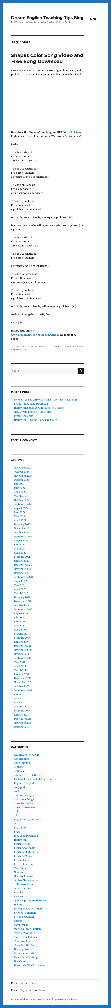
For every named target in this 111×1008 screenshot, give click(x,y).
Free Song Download (26, 835)
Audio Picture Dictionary (28, 775)
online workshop (24, 884)
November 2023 (23, 475)
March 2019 (20, 633)
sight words (21, 924)
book (17, 791)
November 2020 (23, 568)
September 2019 (23, 609)
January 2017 (21, 714)
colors (66, 346)
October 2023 (21, 479)
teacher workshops (25, 937)
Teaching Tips (22, 941)
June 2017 (19, 694)
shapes (79, 346)
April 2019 (20, 629)
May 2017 (19, 698)
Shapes (56, 346)
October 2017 (21, 686)
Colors (49, 346)
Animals (19, 770)
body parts (20, 787)
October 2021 (21, 532)
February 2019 (22, 637)
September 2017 (23, 690)
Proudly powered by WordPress (62, 999)
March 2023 (21, 496)
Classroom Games (24, 807)
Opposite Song (22, 888)
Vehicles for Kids (24, 953)
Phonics (19, 892)
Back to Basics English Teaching (33, 779)
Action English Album (26, 754)
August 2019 (21, 613)
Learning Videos (23, 856)
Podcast (18, 896)
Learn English (22, 843)
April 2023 (20, 491)
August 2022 (21, 508)
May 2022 (19, 516)
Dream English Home (23, 983)
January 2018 (21, 674)
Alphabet (19, 766)
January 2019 (21, 641)
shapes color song (19, 349)
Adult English (22, 762)
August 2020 (21, 581)
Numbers (19, 872)
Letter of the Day (23, 864)
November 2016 (23, 722)
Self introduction (24, 916)
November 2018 (23, 649)
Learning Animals (24, 847)
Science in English (25, 912)
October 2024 (21, 471)
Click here (75, 132)
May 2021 (19, 548)
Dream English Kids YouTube (28, 990)
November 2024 (23, 467)
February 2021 (22, 556)
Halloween (20, 839)
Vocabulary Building (26, 957)
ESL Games (20, 827)
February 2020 (22, 597)
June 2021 (19, 544)
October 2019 (21, 605)
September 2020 (23, 577)
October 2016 (21, 726)
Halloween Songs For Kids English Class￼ (39, 407)
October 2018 (21, 653)
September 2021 (23, 536)
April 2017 (20, 702)
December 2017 (22, 678)
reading (18, 904)
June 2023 (19, 487)
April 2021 (20, 552)
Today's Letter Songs (26, 945)
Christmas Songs (24, 799)
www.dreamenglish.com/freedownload (35, 334)
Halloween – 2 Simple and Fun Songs (35, 419)
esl (74, 346)
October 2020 (21, 572)
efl (71, 346)
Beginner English (24, 783)
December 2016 (22, 718)
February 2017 (22, 710)
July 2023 (19, 483)
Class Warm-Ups (23, 803)
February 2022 (22, 524)
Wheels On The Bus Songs (29, 965)
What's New (21, 961)
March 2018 (20, 670)
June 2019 (19, 621)
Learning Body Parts (26, 851)
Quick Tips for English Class (31, 900)
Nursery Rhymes (23, 876)
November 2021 (23, 528)
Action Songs (21, 758)
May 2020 (19, 585)
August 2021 (21, 540)
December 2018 (23, 645)
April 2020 (20, 589)
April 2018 (20, 666)
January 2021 (21, 560)
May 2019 (19, 625)
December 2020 (23, 564)
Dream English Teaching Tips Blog (47, 17)
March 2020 (21, 593)
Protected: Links (23, 415)
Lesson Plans (21, 860)
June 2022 (19, 512)
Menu (94, 19)
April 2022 (20, 520)
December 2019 (22, 601)
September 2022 (23, 504)
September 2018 (23, 658)
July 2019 (19, 617)
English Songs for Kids (27, 819)
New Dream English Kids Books (32, 411)
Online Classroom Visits (28, 880)
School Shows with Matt (28, 908)
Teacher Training (24, 932)
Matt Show (20, 868)
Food (17, 831)
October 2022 (21, 500)
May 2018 (19, 662)
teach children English (27, 928)
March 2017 (20, 706)
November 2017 (22, 682)
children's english (37, 346)
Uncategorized (22, 949)
